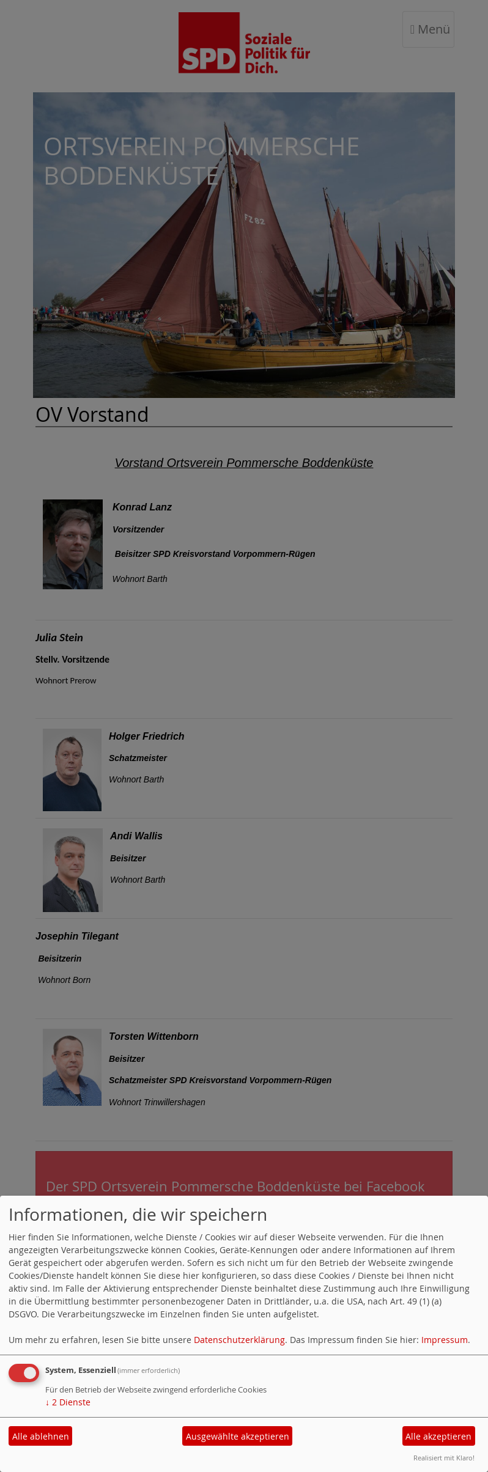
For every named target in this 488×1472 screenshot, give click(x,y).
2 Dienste (68, 1402)
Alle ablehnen (40, 1436)
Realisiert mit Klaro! (444, 1457)
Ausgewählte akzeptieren (237, 1436)
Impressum (444, 1339)
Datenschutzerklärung (239, 1339)
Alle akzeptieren (438, 1436)
